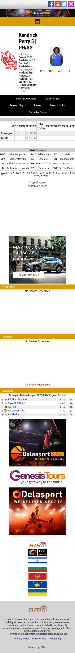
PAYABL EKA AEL (17, 403)
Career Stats (52, 98)
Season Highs (18, 105)
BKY (43, 647)
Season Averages (26, 98)
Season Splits (58, 105)
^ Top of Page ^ (37, 182)
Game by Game (38, 112)
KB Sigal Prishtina (17, 399)
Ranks (38, 105)
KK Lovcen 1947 (16, 410)
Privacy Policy (21, 638)
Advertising (55, 638)
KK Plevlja (13, 414)
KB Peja (12, 406)
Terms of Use (39, 638)
